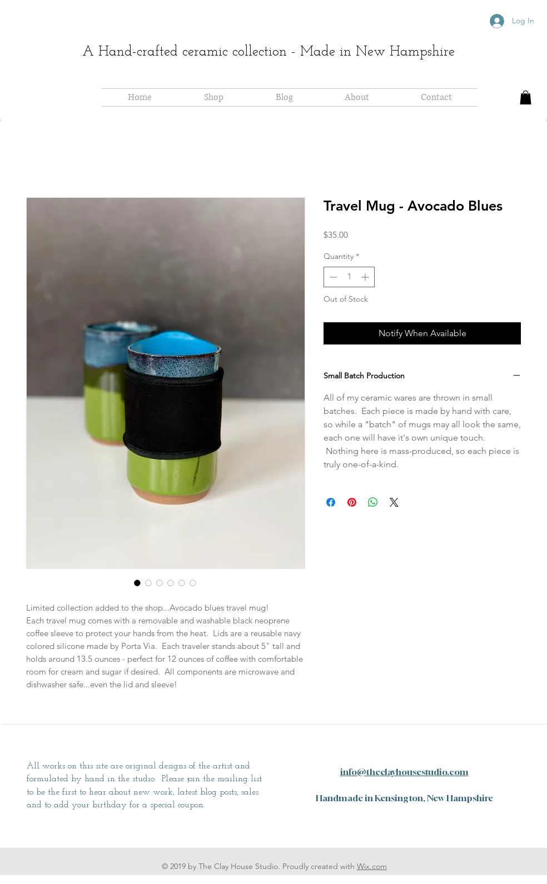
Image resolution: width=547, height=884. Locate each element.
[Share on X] (394, 502)
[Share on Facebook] (330, 502)
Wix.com (372, 866)
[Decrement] (332, 277)
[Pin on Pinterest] (352, 502)
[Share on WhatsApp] (373, 502)
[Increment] (366, 277)
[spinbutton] (349, 277)
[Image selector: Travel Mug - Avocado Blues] (137, 582)
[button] (525, 97)
